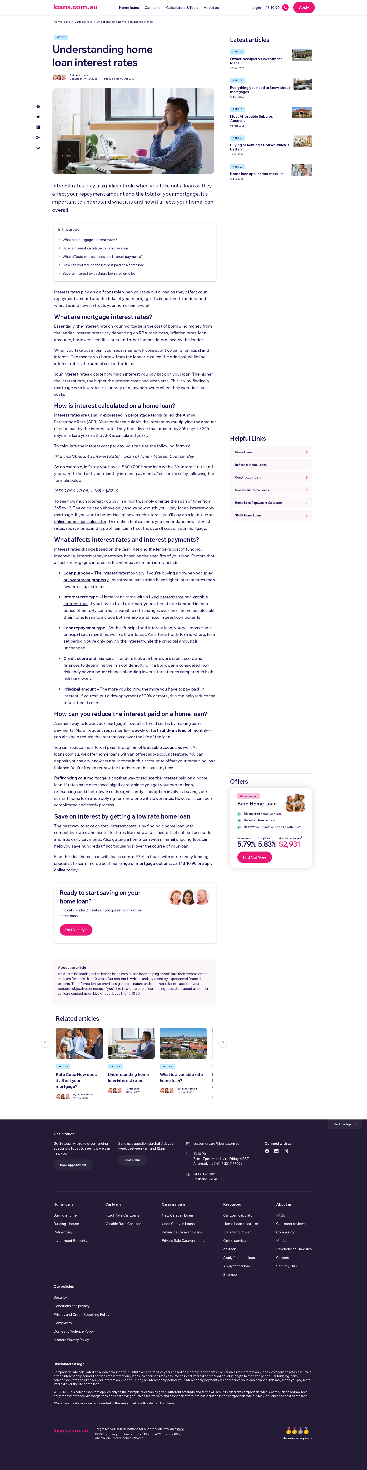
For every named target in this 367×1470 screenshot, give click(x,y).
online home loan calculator (80, 521)
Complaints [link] (63, 1323)
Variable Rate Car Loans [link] (124, 1223)
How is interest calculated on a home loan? (95, 248)
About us (211, 7)
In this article (68, 229)
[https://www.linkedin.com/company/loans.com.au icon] (276, 1150)
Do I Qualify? (76, 930)
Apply (304, 7)
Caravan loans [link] (174, 1204)
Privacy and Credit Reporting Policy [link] (81, 1314)
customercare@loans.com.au (216, 1143)
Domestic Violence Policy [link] (74, 1331)
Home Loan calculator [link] (240, 1223)
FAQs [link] (280, 1215)
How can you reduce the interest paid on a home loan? (104, 265)
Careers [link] (282, 1257)
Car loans (153, 7)
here (180, 1429)
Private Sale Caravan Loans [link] (183, 1240)
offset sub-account (157, 747)
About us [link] (284, 1204)
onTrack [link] (229, 1249)
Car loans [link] (113, 1204)
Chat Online (133, 1160)
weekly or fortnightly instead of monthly (169, 730)
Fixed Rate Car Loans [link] (122, 1215)
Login (256, 7)
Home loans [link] (63, 1204)
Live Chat (100, 993)
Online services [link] (235, 1240)
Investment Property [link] (70, 1240)
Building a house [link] (66, 1223)
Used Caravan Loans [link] (178, 1223)
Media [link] (281, 1240)
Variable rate (83, 21)
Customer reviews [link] (291, 1223)
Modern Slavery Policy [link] (71, 1340)
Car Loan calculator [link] (238, 1215)
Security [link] (60, 1297)
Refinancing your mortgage (80, 778)
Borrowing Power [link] (237, 1232)
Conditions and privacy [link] (72, 1306)
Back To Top (345, 1124)
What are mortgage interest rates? (89, 240)
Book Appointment (73, 1165)
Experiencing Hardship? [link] (294, 1249)
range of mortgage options (145, 863)
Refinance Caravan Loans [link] (182, 1232)
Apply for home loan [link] (239, 1257)
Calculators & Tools (182, 7)
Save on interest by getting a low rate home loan (99, 273)
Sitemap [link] (230, 1274)
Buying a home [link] (65, 1215)
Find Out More (254, 857)
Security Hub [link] (286, 1266)
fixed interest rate (166, 597)
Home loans (129, 7)
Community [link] (285, 1232)
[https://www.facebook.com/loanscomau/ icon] (267, 1150)
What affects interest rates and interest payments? (102, 256)
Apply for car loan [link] (237, 1266)
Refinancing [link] (63, 1232)
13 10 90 (189, 863)
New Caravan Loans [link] (178, 1215)
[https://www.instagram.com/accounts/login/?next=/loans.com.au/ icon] (285, 1150)
